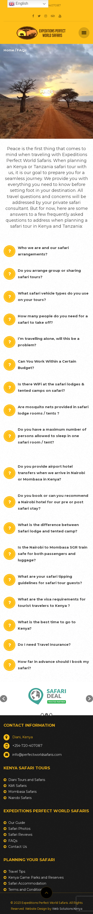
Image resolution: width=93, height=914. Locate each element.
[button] (3, 698)
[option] (46, 696)
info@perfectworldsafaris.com (37, 754)
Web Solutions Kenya (67, 908)
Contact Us (17, 847)
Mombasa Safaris (22, 791)
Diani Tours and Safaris (26, 780)
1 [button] (42, 714)
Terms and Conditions (26, 889)
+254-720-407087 (27, 745)
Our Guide (16, 823)
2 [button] (46, 714)
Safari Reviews (20, 834)
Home (9, 50)
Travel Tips (16, 871)
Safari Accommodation (27, 883)
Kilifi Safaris (17, 786)
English (18, 4)
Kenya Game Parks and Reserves (36, 877)
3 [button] (50, 714)
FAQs (12, 841)
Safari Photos (19, 828)
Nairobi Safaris (20, 798)
